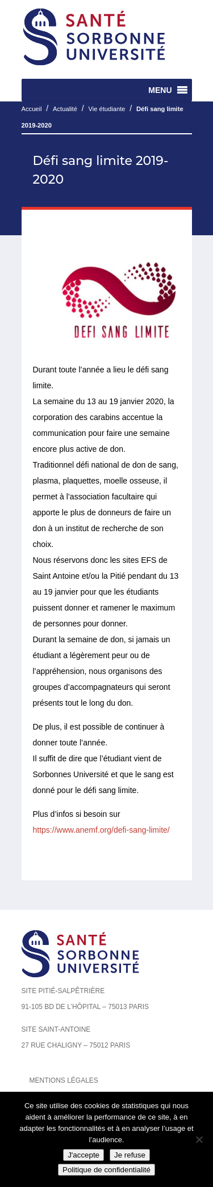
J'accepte (83, 1155)
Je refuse (129, 1155)
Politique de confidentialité (106, 1169)
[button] (160, 90)
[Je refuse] (198, 1139)
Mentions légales (64, 1080)
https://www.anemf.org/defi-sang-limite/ (101, 829)
